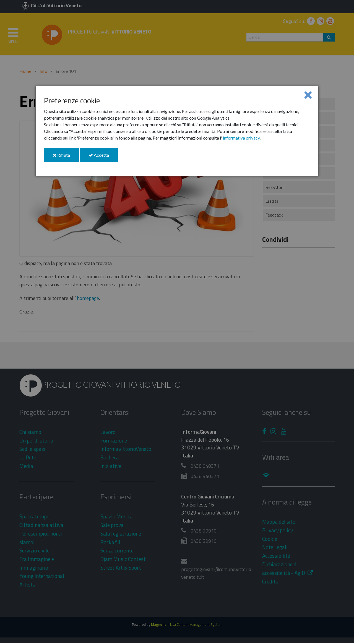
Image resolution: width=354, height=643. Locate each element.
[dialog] (177, 131)
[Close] (308, 94)
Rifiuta (66, 157)
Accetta (103, 157)
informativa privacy (241, 137)
